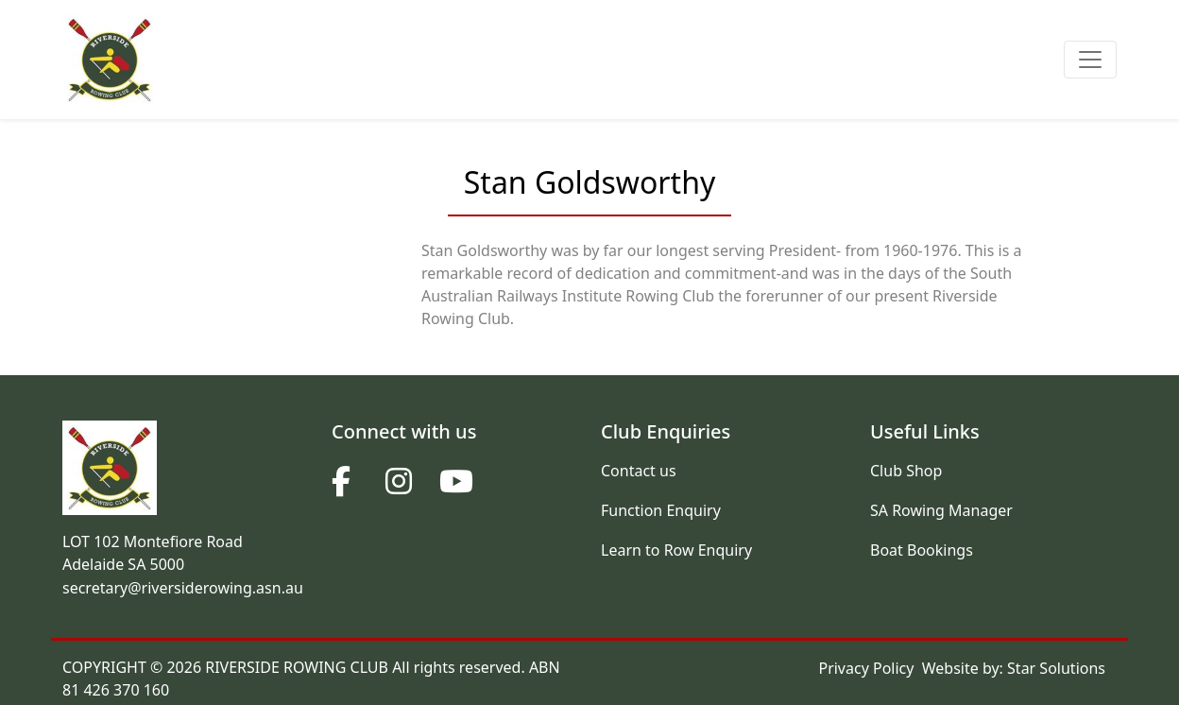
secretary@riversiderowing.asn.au (182, 587)
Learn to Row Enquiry (676, 550)
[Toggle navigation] (1090, 59)
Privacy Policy (866, 668)
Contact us (638, 470)
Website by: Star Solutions (1013, 668)
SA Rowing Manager (941, 510)
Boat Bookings (921, 550)
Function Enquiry (661, 510)
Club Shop (906, 470)
